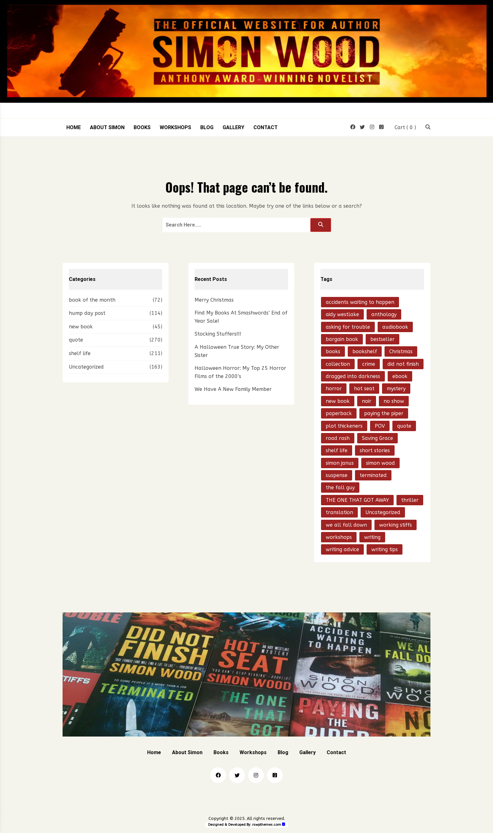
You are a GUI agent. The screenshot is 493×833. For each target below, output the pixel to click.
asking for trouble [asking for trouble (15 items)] (348, 327)
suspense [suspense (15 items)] (336, 475)
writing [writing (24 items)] (372, 537)
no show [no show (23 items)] (394, 401)
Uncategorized (86, 367)
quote (76, 340)
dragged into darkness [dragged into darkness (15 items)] (353, 376)
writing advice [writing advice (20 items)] (342, 549)
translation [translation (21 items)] (339, 512)
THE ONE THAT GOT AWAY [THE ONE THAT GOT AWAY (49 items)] (357, 500)
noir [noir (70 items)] (366, 401)
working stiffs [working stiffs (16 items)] (395, 525)
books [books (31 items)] (333, 351)
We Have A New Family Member (233, 389)
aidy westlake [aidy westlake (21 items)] (342, 314)
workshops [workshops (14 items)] (339, 537)
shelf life (80, 353)
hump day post (87, 313)
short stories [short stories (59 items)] (375, 450)
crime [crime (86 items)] (368, 364)
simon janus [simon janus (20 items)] (340, 463)
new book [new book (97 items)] (338, 401)
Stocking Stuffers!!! (218, 334)
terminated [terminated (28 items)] (373, 475)
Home (73, 127)
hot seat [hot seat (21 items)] (364, 389)
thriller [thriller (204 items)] (409, 500)
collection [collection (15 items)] (338, 364)
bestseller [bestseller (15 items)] (382, 339)
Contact (265, 127)
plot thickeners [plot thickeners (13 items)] (344, 426)
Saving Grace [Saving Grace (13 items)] (377, 438)
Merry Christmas (214, 300)
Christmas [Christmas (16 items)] (401, 351)
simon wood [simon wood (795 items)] (380, 463)
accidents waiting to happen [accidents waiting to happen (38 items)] (360, 302)
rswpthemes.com (266, 825)
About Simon (107, 127)
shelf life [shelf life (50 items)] (336, 450)
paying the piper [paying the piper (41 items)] (383, 413)
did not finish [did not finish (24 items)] (403, 364)
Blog (206, 127)
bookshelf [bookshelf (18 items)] (364, 351)
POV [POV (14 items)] (380, 426)
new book (81, 327)
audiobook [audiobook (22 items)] (395, 327)
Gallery (233, 127)
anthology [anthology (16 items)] (383, 314)
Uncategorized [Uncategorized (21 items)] (382, 512)
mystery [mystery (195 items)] (396, 389)
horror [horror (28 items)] (334, 389)
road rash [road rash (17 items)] (338, 438)
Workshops (175, 127)
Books (142, 127)
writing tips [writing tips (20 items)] (384, 549)
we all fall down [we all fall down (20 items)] (346, 525)
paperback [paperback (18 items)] (339, 413)
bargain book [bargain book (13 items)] (342, 339)
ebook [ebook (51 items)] (399, 376)
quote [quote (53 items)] (404, 426)
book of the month (92, 300)
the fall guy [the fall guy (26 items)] (340, 487)
